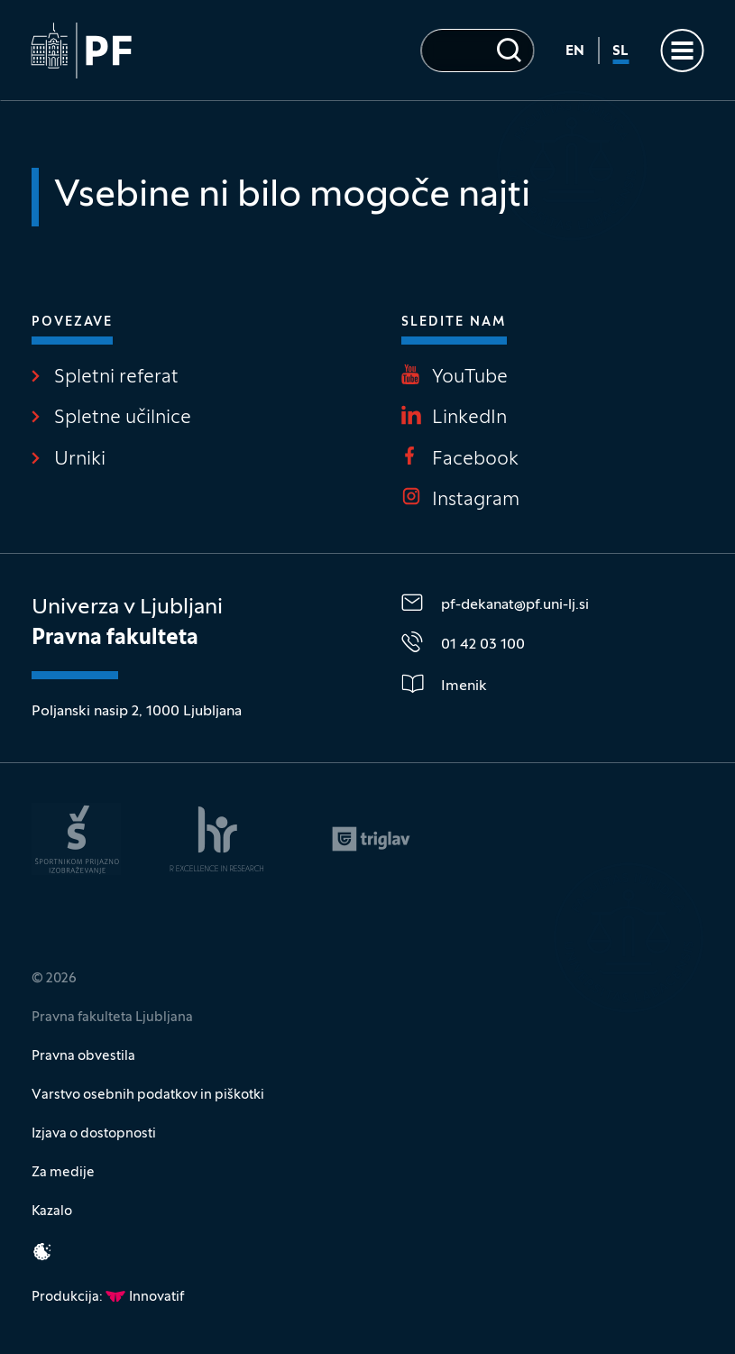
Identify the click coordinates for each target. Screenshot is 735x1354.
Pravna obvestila (83, 1056)
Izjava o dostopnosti (94, 1134)
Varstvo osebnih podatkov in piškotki (148, 1095)
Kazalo (52, 1211)
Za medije (63, 1172)
